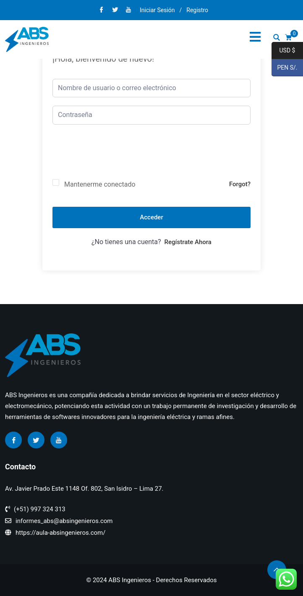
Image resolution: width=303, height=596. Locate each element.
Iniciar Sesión (157, 10)
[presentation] (116, 158)
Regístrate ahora (188, 242)
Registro (197, 10)
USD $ (283, 50)
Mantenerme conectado (100, 184)
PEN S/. (285, 68)
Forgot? (240, 184)
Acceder (151, 217)
